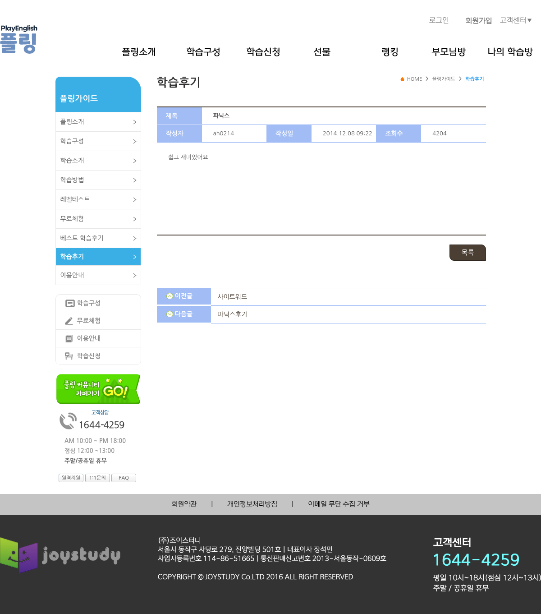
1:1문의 (97, 478)
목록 (467, 252)
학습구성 (72, 141)
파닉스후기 (233, 314)
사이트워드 (233, 297)
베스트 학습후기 (82, 238)
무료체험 (72, 219)
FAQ (124, 478)
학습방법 (72, 180)
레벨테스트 (75, 199)
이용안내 (72, 275)
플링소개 (72, 122)
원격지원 (71, 478)
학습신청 (89, 356)
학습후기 (72, 257)
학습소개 (72, 160)
